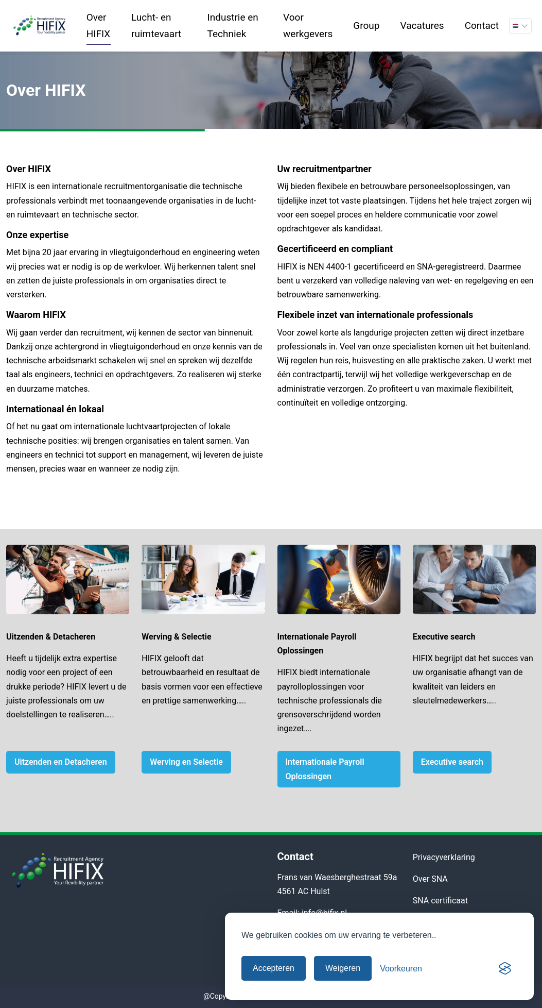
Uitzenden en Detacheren (60, 762)
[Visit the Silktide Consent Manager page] (505, 968)
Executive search (452, 762)
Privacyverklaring (444, 857)
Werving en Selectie (186, 762)
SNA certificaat (440, 900)
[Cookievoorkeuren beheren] (401, 968)
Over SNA (430, 879)
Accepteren (273, 968)
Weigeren (342, 968)
